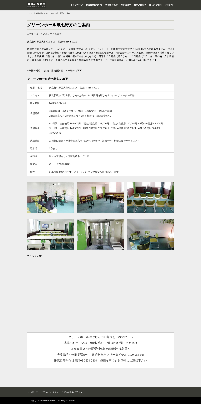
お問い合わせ (140, 5)
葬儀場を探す (111, 5)
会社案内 (168, 5)
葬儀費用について (94, 5)
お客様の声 (126, 5)
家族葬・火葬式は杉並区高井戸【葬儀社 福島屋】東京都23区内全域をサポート (36, 5)
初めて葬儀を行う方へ (73, 392)
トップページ (77, 5)
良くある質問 (155, 5)
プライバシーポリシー (51, 392)
